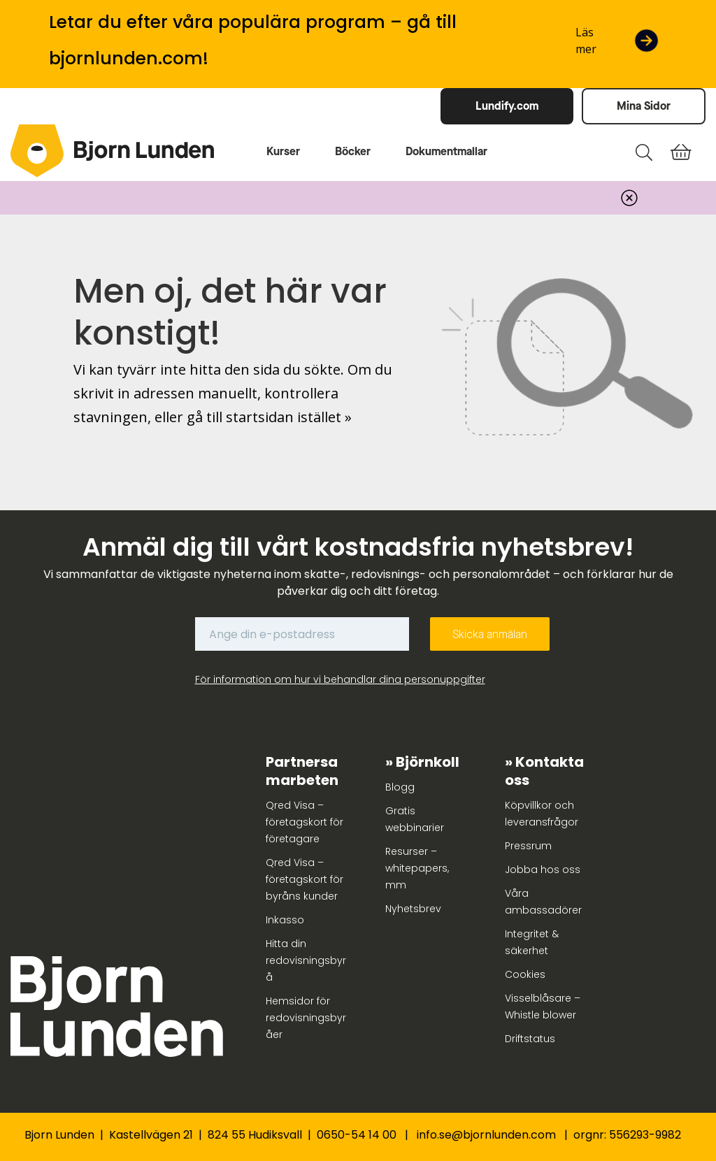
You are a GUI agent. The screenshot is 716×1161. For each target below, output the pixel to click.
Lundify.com (506, 106)
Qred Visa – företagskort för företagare (304, 822)
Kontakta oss (544, 771)
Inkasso (285, 920)
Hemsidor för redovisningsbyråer (306, 1017)
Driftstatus (530, 1039)
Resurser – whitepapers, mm (417, 868)
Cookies (525, 974)
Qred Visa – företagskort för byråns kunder (304, 879)
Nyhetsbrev (413, 909)
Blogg (400, 787)
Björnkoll (427, 762)
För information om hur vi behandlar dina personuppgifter (340, 679)
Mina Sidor (644, 106)
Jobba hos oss (542, 870)
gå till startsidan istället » (269, 417)
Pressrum (528, 846)
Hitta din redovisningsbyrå (306, 960)
